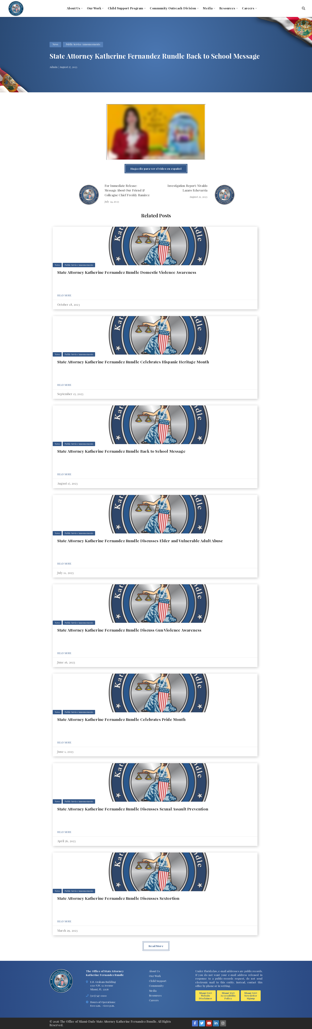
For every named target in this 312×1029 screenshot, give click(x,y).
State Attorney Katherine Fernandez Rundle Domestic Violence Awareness (126, 272)
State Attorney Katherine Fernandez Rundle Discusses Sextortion (118, 898)
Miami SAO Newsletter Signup (250, 995)
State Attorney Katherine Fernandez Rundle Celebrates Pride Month (121, 719)
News (55, 44)
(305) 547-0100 (98, 995)
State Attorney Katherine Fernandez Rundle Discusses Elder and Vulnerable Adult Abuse (140, 540)
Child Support (157, 981)
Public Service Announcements (83, 44)
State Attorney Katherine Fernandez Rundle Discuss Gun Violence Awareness (129, 630)
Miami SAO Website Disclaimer (205, 995)
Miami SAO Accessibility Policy (228, 995)
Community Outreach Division (173, 8)
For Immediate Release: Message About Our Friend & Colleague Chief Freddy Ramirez (127, 190)
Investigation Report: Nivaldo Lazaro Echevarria (187, 188)
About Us (73, 8)
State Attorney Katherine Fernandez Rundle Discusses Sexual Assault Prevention (132, 808)
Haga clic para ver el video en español (156, 168)
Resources (227, 8)
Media (208, 8)
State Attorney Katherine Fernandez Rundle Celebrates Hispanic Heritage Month (133, 361)
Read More (64, 295)
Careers (248, 8)
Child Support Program (125, 8)
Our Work (94, 8)
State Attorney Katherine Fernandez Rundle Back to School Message (121, 451)
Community (156, 985)
